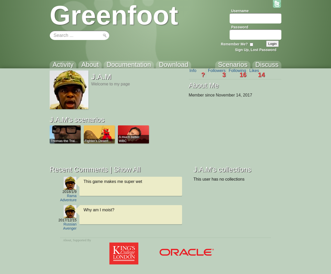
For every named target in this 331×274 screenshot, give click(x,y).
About (67, 240)
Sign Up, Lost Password (255, 50)
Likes (257, 73)
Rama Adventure (68, 198)
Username (240, 11)
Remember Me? (234, 44)
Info (197, 73)
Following (237, 73)
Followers (217, 73)
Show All (127, 169)
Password (239, 27)
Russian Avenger (70, 226)
